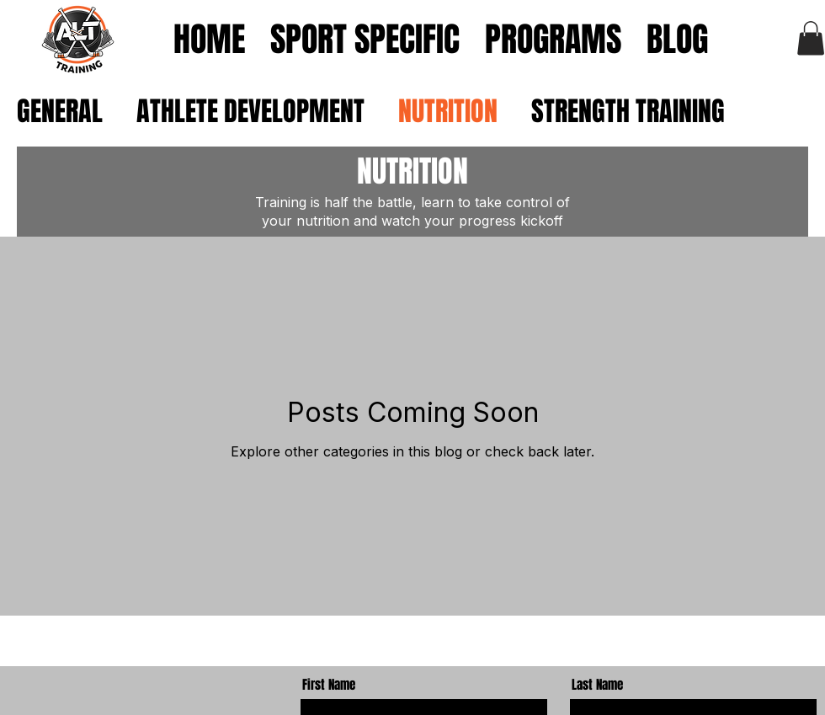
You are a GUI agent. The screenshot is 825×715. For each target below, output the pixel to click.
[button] (810, 38)
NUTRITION (448, 112)
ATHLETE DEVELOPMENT (250, 112)
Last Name (597, 685)
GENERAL (60, 112)
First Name (328, 685)
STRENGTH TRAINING (628, 112)
